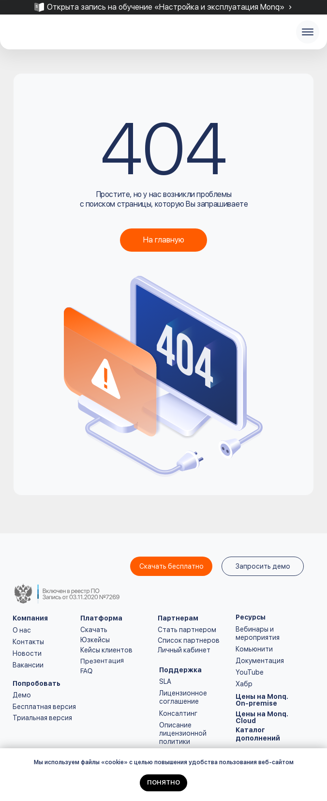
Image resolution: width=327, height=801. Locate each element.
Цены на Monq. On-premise (262, 700)
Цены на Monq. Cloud (262, 717)
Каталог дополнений (258, 734)
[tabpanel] (163, 7)
